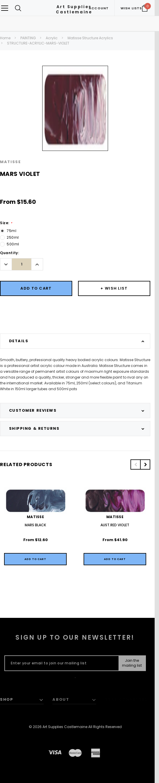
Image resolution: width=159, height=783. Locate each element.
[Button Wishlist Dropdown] (114, 288)
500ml (13, 244)
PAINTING (28, 37)
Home (5, 37)
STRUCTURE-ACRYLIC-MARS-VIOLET (38, 43)
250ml (13, 237)
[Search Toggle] (18, 8)
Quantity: (9, 252)
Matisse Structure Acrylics (90, 37)
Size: (6, 223)
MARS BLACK (35, 524)
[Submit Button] (132, 663)
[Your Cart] (145, 8)
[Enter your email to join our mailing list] (60, 663)
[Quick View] (35, 559)
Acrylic (52, 37)
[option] (75, 108)
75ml (11, 230)
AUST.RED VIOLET (114, 524)
